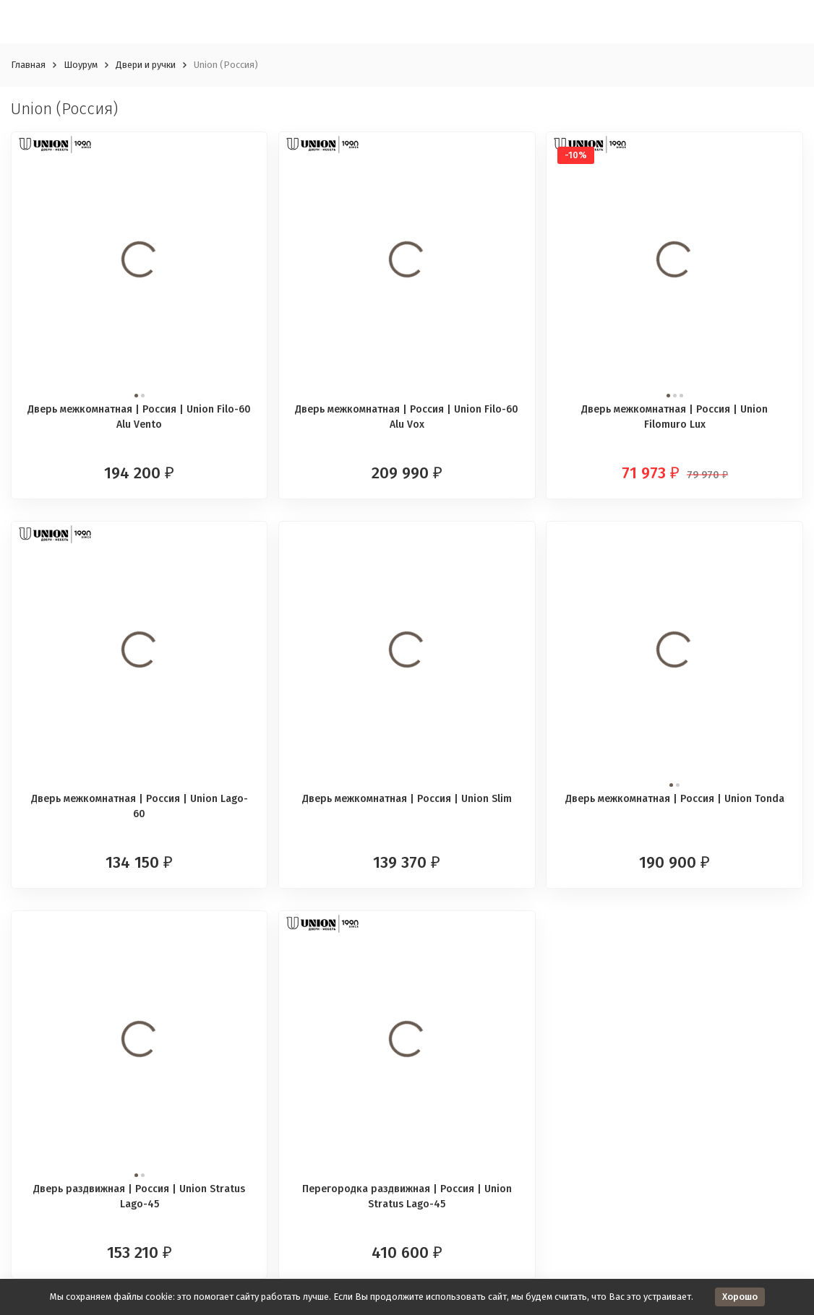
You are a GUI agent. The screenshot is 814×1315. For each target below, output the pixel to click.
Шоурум (81, 64)
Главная (28, 64)
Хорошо (740, 1296)
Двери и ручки (146, 64)
